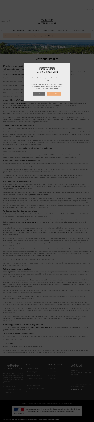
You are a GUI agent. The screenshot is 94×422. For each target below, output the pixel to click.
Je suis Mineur (39, 94)
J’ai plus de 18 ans (54, 94)
